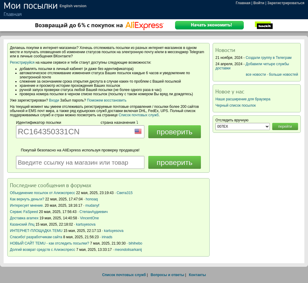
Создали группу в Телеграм (269, 58)
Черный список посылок (235, 105)
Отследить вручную (231, 120)
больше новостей (283, 74)
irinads (107, 237)
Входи (54, 100)
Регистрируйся (22, 62)
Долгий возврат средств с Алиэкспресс (42, 250)
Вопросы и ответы (167, 275)
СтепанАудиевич (93, 212)
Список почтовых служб (139, 115)
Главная (243, 3)
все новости (256, 74)
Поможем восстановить (106, 100)
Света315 (125, 193)
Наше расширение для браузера (242, 99)
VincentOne (89, 218)
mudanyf (92, 205)
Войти (258, 3)
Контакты (197, 275)
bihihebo (135, 243)
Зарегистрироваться (285, 3)
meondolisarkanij (128, 250)
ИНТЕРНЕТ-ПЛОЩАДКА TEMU (36, 231)
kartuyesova (86, 224)
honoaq (92, 199)
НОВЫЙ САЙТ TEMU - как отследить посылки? (49, 243)
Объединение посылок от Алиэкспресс (42, 193)
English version (73, 6)
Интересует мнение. (27, 205)
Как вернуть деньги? (27, 199)
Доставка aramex (24, 218)
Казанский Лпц (22, 224)
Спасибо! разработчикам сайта (36, 237)
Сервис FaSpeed (24, 212)
